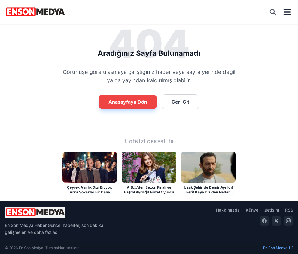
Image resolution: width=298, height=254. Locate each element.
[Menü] (287, 12)
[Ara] (273, 12)
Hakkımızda (228, 209)
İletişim (271, 209)
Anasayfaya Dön (127, 102)
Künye (252, 209)
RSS (289, 209)
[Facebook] (264, 221)
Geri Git (180, 102)
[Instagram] (288, 221)
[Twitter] (276, 221)
